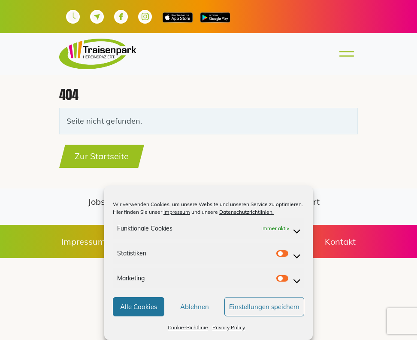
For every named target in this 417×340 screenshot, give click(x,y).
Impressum (176, 212)
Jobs (96, 201)
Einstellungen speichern (264, 307)
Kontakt (340, 241)
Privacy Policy (228, 327)
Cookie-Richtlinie (188, 327)
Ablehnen (194, 307)
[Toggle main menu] (344, 54)
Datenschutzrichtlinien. (246, 212)
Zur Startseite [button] (102, 156)
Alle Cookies (138, 307)
